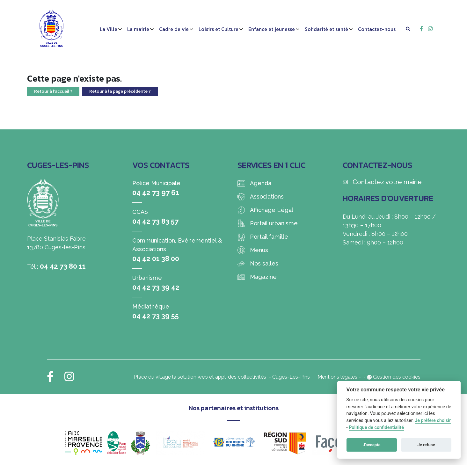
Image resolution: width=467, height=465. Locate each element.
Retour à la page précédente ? (120, 91)
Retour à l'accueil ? (53, 91)
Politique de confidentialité (376, 427)
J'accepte (372, 444)
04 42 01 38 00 (155, 258)
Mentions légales (337, 377)
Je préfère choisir (433, 420)
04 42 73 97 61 (155, 192)
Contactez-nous (377, 29)
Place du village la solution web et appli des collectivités (200, 377)
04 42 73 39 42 (155, 287)
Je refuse (426, 444)
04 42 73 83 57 (155, 221)
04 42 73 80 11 (63, 266)
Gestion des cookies (396, 377)
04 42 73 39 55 (155, 316)
